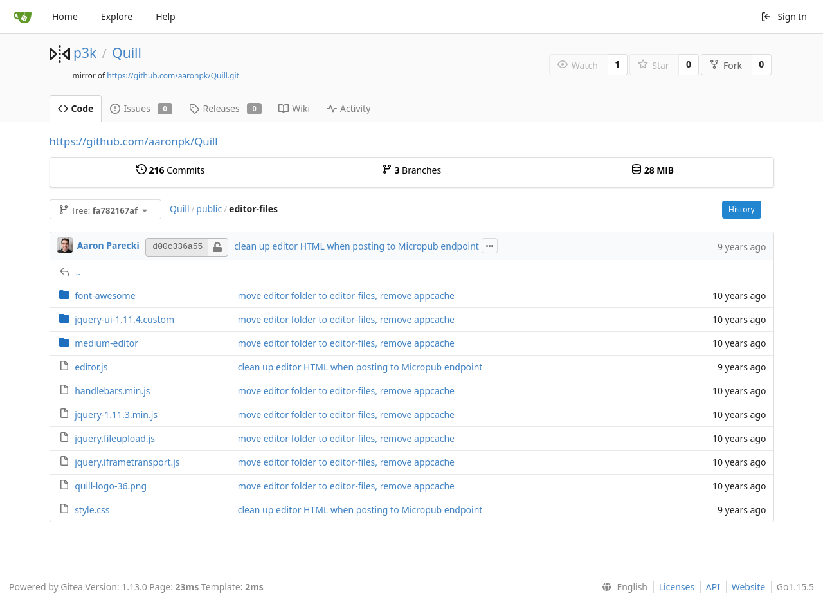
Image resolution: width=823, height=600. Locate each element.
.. (78, 272)
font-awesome (105, 295)
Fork (725, 65)
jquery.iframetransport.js (127, 462)
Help (166, 16)
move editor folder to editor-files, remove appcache (346, 295)
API (713, 587)
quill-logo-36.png (111, 486)
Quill (126, 53)
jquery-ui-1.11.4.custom (124, 319)
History (741, 209)
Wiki (294, 108)
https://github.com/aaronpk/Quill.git (173, 75)
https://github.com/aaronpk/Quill (134, 141)
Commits (170, 170)
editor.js (91, 367)
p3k (84, 53)
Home (65, 16)
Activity (348, 108)
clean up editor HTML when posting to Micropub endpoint (356, 246)
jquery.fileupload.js (115, 438)
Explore (116, 16)
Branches (411, 170)
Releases (225, 108)
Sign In (784, 16)
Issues (141, 108)
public (209, 209)
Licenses (677, 587)
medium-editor (106, 343)
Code (76, 108)
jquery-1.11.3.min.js (116, 414)
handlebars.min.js (112, 391)
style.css (92, 510)
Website (749, 587)
